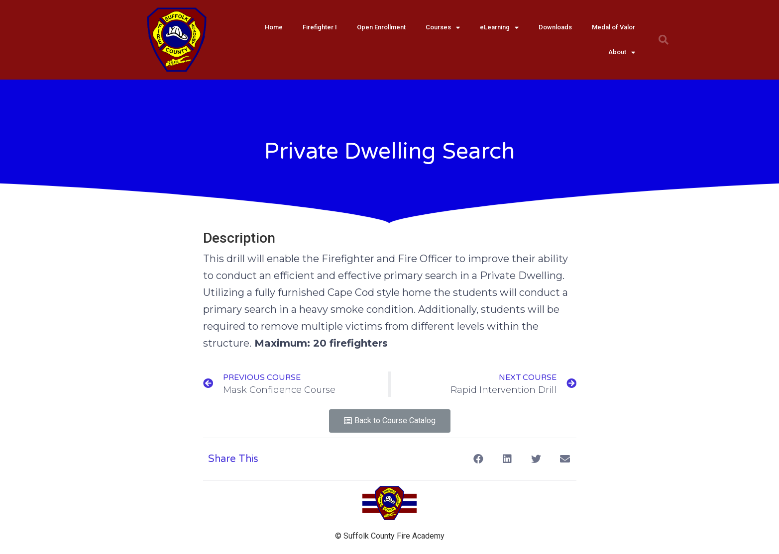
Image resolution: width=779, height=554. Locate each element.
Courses (443, 27)
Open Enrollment (381, 27)
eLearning (499, 27)
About (621, 52)
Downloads (555, 27)
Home (274, 27)
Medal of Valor (613, 27)
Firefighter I (320, 27)
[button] (389, 421)
